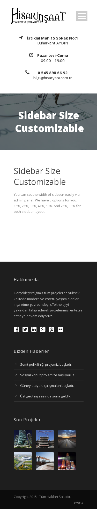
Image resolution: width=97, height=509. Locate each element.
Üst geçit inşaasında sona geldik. (45, 396)
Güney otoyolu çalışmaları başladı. (47, 385)
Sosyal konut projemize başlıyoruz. (47, 375)
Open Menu (81, 16)
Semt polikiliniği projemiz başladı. (46, 364)
